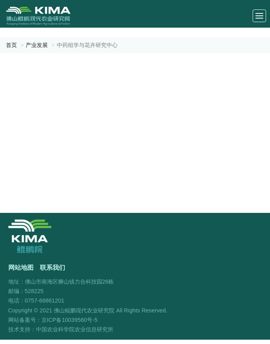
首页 (11, 45)
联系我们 (52, 267)
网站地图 (21, 267)
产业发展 (37, 45)
